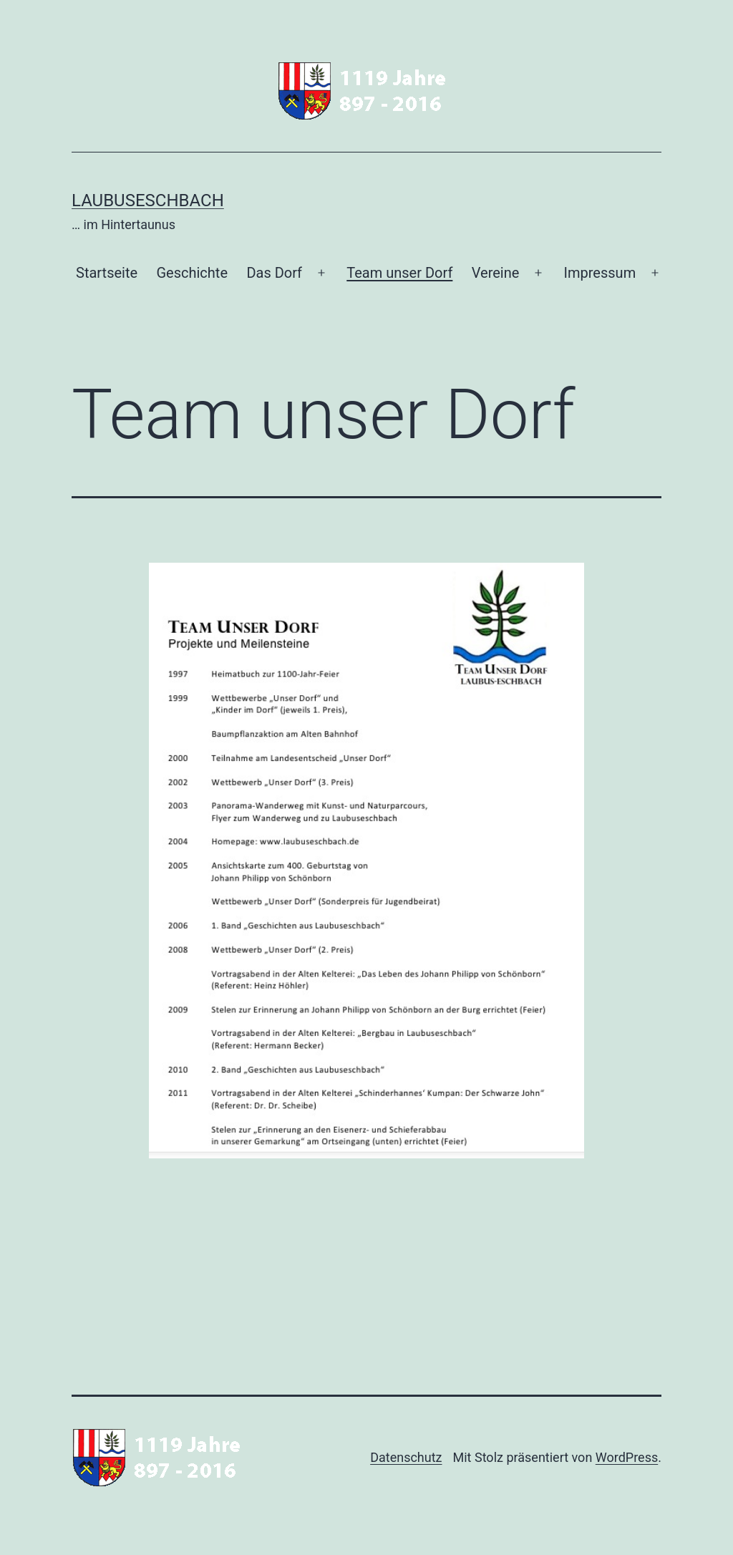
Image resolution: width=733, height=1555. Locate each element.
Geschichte (192, 272)
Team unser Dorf (399, 272)
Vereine (496, 272)
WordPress (627, 1457)
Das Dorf (274, 272)
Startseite (106, 272)
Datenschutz (406, 1457)
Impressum (600, 272)
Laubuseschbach (148, 200)
